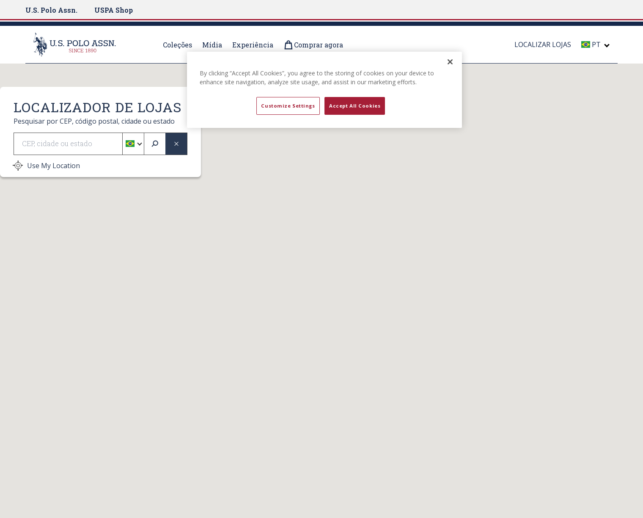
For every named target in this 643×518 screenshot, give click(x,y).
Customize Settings (288, 105)
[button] (133, 144)
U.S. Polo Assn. (51, 10)
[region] (324, 90)
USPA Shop (113, 10)
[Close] (450, 62)
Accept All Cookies (354, 105)
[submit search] (155, 144)
